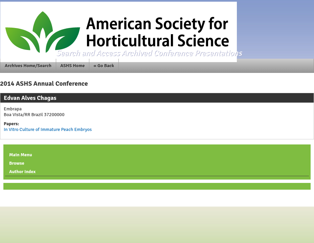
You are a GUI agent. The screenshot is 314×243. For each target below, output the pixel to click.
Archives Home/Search (28, 66)
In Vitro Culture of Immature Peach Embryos (48, 129)
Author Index (22, 171)
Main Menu (20, 155)
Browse (16, 163)
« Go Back (104, 66)
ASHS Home (72, 66)
